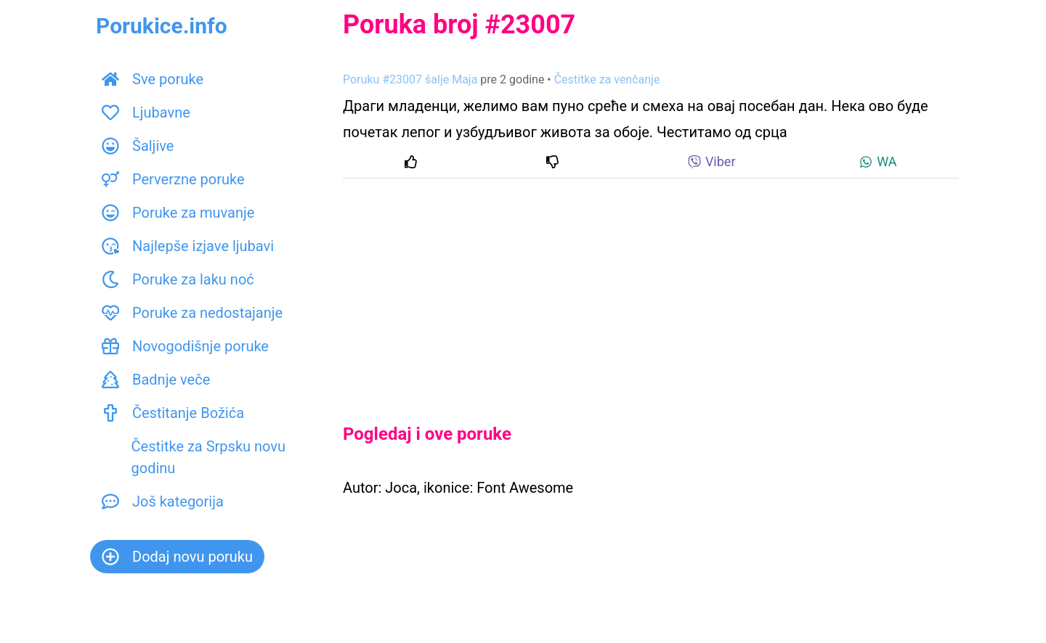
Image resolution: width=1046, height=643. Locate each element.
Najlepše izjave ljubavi (188, 246)
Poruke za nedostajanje (192, 313)
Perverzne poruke (173, 179)
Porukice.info (161, 25)
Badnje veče (156, 379)
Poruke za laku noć (178, 279)
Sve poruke (152, 79)
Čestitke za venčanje (607, 79)
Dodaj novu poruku (177, 556)
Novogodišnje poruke (185, 346)
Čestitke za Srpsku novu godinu (193, 457)
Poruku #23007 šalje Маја (410, 79)
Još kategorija (163, 501)
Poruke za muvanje (178, 212)
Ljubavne (146, 112)
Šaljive (138, 146)
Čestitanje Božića (173, 413)
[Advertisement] (651, 288)
